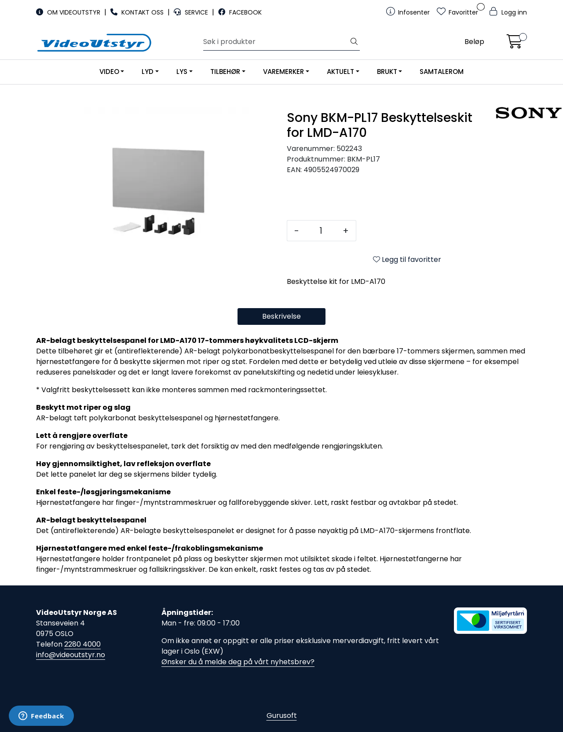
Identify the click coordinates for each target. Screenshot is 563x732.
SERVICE (192, 12)
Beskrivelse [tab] (281, 316)
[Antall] (321, 230)
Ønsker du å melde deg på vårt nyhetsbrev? (237, 662)
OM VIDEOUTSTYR (69, 12)
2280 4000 (82, 644)
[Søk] (276, 42)
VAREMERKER (283, 71)
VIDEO (109, 71)
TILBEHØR (225, 71)
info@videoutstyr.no (70, 655)
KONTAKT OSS (137, 12)
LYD (148, 71)
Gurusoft (282, 715)
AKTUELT (340, 71)
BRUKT (387, 71)
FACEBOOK (240, 12)
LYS (181, 71)
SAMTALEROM (442, 71)
